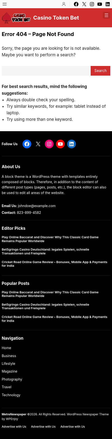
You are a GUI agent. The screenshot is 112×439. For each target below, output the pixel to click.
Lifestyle (8, 363)
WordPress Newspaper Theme (88, 414)
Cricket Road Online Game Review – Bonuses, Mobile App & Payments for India (54, 264)
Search (100, 70)
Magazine (9, 371)
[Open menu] (5, 4)
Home (6, 348)
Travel (6, 387)
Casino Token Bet (56, 17)
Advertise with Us (14, 426)
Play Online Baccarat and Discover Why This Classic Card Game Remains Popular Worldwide (50, 239)
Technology (11, 395)
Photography (12, 379)
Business (9, 356)
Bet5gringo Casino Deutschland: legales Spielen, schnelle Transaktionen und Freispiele (45, 251)
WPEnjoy (12, 419)
